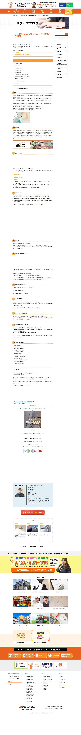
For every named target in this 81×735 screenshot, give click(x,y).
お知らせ (59, 44)
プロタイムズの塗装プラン (47, 682)
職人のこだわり (45, 688)
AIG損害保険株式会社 (18, 358)
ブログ (60, 11)
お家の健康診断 (45, 690)
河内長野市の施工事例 (30, 700)
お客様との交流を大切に (47, 687)
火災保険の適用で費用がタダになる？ (22, 74)
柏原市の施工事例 (29, 697)
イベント (59, 41)
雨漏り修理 (59, 77)
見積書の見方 (45, 694)
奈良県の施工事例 (29, 706)
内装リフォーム (60, 66)
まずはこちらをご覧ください (16, 11)
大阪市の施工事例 (29, 703)
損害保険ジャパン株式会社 (19, 350)
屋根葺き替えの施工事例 (30, 688)
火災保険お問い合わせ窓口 (20, 81)
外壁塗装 (59, 69)
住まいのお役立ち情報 (61, 60)
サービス (42, 11)
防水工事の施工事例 (29, 687)
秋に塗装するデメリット (19, 70)
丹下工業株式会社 (28, 401)
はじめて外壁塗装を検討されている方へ (15, 683)
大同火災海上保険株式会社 (19, 363)
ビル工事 (59, 51)
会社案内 (51, 11)
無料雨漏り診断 (45, 691)
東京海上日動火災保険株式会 (19, 348)
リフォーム (59, 57)
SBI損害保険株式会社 (18, 353)
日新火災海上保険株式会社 (19, 355)
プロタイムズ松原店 (22, 41)
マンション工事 (60, 54)
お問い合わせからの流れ (64, 687)
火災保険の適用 (18, 72)
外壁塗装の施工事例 (29, 684)
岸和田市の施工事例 (29, 701)
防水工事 (59, 74)
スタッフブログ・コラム (61, 48)
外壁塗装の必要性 (18, 63)
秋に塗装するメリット (19, 68)
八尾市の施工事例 (29, 691)
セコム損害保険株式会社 (18, 351)
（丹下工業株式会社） (30, 41)
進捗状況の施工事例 (29, 682)
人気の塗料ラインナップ (47, 684)
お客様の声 (33, 11)
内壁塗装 (59, 63)
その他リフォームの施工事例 (31, 690)
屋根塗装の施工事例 (29, 685)
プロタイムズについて (64, 685)
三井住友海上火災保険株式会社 (19, 356)
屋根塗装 (59, 71)
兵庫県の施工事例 (29, 704)
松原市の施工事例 (29, 694)
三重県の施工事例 (29, 707)
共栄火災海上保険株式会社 (19, 361)
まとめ (16, 83)
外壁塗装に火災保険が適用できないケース (23, 78)
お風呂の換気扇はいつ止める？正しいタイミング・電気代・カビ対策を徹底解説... (20, 535)
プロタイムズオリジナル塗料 (48, 685)
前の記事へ (24, 547)
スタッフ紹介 (62, 684)
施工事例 (24, 11)
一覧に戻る (33, 547)
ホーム (15, 15)
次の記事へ (41, 547)
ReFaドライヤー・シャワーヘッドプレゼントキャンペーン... (45, 535)
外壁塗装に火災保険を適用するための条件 (23, 76)
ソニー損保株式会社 (17, 345)
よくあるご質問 (62, 688)
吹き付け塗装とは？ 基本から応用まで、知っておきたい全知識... (32, 535)
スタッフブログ (24, 15)
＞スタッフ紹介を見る (46, 505)
